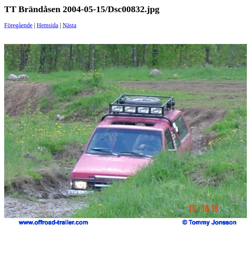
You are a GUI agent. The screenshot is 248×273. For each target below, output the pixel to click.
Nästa (69, 25)
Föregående (18, 25)
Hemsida (47, 25)
